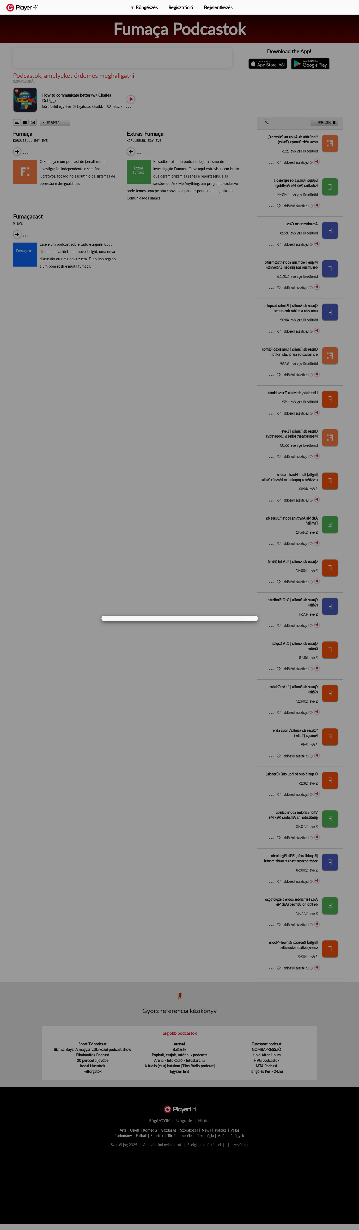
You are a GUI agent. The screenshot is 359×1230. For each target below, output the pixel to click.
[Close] (248, 619)
